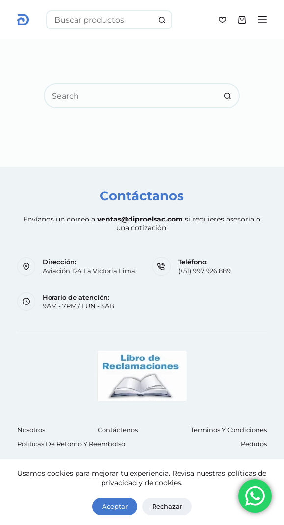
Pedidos (254, 444)
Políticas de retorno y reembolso (71, 444)
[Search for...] (100, 19)
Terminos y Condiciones (229, 430)
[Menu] (262, 19)
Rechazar (167, 506)
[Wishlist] (222, 20)
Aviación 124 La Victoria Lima (89, 271)
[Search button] (162, 19)
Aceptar (115, 506)
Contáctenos (118, 430)
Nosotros (31, 430)
